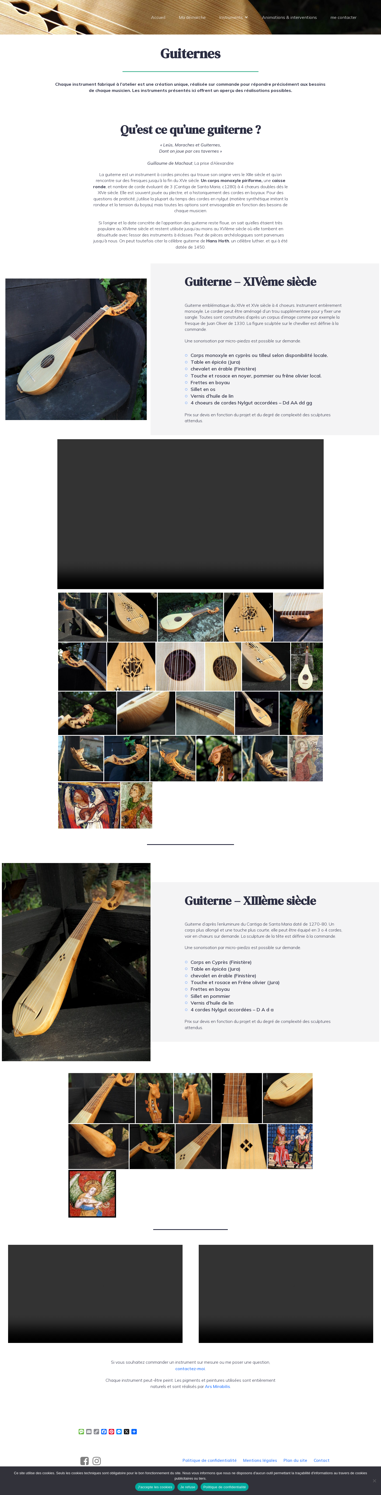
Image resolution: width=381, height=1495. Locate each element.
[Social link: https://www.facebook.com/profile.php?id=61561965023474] (85, 1463)
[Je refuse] (374, 1480)
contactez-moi (190, 1370)
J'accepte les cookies (155, 1487)
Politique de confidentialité (224, 1487)
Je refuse (187, 1487)
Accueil (158, 18)
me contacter (343, 18)
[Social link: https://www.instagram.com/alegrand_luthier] (98, 1463)
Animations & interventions (289, 18)
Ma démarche (192, 18)
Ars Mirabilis (217, 1388)
